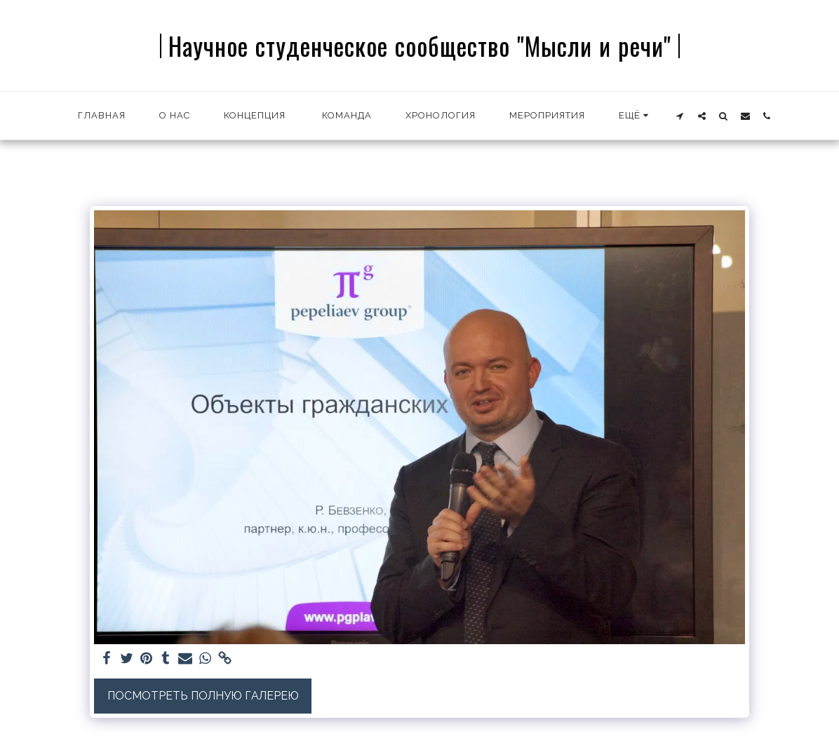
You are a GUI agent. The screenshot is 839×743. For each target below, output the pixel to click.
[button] (680, 116)
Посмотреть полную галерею (203, 695)
